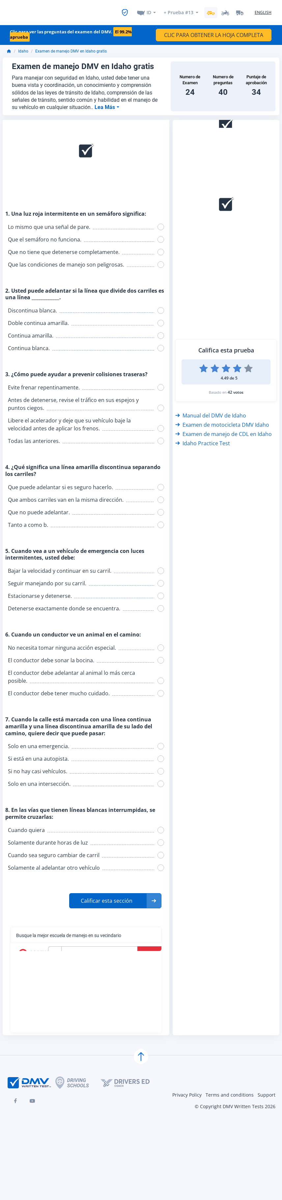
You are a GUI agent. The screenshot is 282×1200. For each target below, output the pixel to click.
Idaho (23, 47)
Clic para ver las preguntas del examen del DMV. (71, 31)
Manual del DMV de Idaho (210, 412)
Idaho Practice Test (202, 439)
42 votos (235, 388)
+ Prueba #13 (178, 10)
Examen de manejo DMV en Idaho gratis (71, 47)
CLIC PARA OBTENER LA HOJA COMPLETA (213, 31)
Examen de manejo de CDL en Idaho (223, 430)
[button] (115, 897)
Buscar (150, 950)
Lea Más (105, 103)
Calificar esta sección (106, 897)
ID (149, 10)
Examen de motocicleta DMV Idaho (222, 421)
